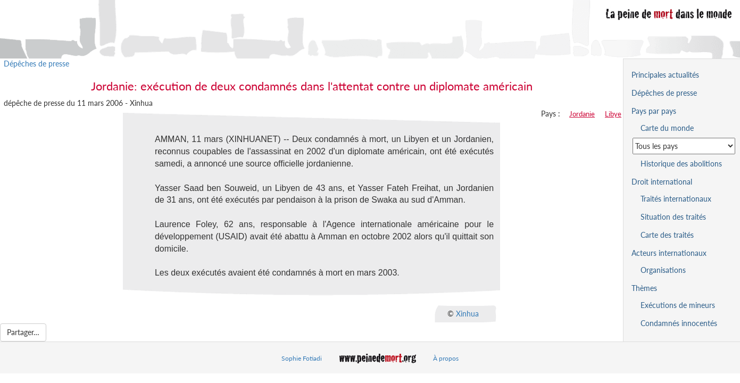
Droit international (661, 181)
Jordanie (582, 114)
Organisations (663, 269)
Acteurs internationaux (668, 252)
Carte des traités (667, 234)
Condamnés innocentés (679, 323)
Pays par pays (653, 110)
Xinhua (467, 313)
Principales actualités (665, 74)
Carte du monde (667, 127)
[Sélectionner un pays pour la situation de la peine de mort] (684, 146)
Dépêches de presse (36, 63)
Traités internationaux (676, 198)
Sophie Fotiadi (301, 358)
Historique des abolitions (681, 163)
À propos (446, 358)
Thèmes (644, 288)
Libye (613, 114)
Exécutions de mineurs (678, 305)
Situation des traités (673, 216)
